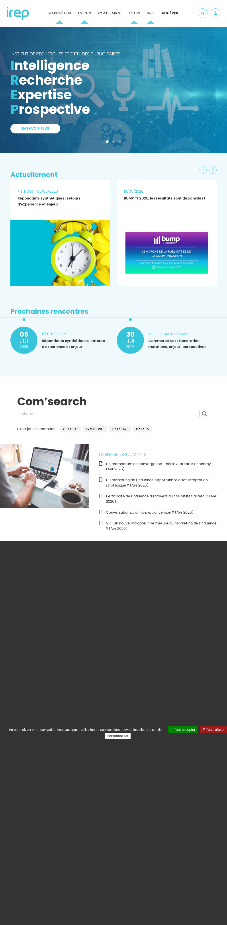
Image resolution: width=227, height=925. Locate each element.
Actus (134, 13)
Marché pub (59, 13)
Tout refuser (213, 729)
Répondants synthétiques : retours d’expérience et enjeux (49, 201)
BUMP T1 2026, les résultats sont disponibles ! (164, 198)
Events (84, 13)
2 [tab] (114, 142)
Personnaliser (118, 736)
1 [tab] (108, 142)
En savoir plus (35, 129)
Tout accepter (182, 729)
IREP (151, 13)
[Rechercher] (113, 414)
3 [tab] (120, 142)
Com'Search (109, 13)
